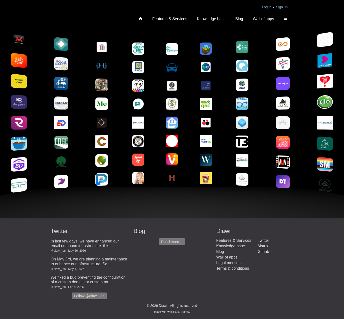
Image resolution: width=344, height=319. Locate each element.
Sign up (281, 7)
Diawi (223, 231)
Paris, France (181, 311)
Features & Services (169, 19)
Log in (266, 7)
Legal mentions (229, 263)
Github (263, 252)
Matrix (263, 246)
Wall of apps (263, 19)
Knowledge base (211, 19)
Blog (239, 19)
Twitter (59, 231)
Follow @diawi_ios (89, 296)
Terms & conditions (232, 268)
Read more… (172, 242)
